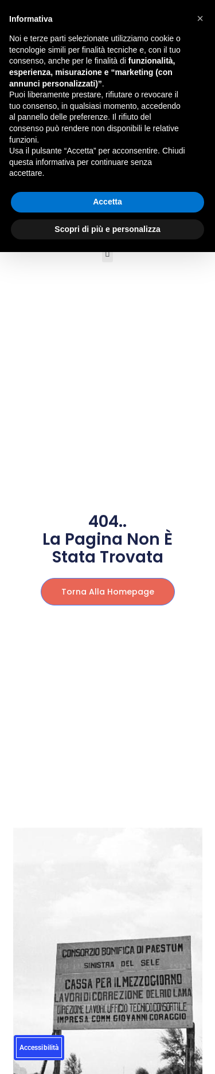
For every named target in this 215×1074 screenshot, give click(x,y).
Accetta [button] (107, 201)
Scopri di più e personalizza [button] (107, 229)
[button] (107, 252)
